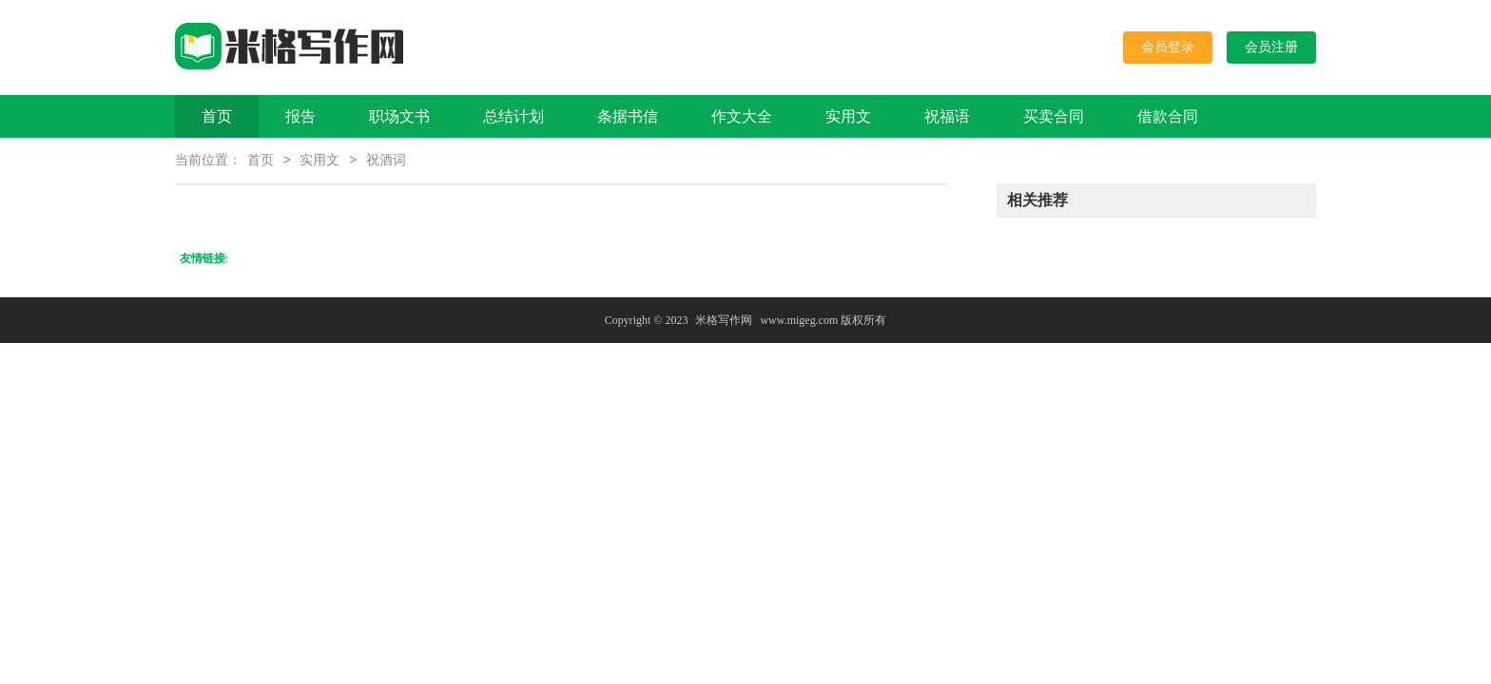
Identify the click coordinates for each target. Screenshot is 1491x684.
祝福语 (947, 116)
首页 (217, 116)
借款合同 (1167, 116)
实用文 (848, 116)
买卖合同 (1053, 116)
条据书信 (627, 116)
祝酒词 (386, 162)
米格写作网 (723, 322)
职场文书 (399, 116)
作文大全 (741, 116)
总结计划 (513, 116)
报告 (300, 116)
